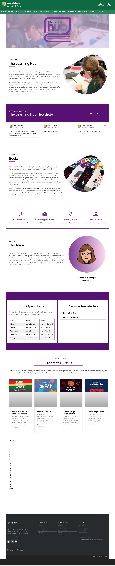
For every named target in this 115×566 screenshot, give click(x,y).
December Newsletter (71, 317)
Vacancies (100, 12)
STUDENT (101, 6)
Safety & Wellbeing (59, 12)
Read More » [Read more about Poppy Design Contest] (91, 425)
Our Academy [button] (45, 12)
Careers (92, 12)
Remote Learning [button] (15, 12)
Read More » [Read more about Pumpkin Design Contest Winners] (66, 429)
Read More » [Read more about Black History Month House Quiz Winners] (15, 427)
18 (10, 482)
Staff (109, 6)
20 (10, 487)
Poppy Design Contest (96, 412)
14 (10, 473)
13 (10, 471)
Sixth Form (72, 12)
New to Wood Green (31, 12)
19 (10, 485)
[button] (43, 128)
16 (10, 478)
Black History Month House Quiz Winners (19, 413)
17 (10, 480)
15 (10, 475)
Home (5, 12)
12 (10, 468)
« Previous (12, 441)
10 (10, 464)
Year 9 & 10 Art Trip (44, 412)
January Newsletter (70, 313)
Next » (11, 489)
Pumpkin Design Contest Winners (69, 413)
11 (10, 466)
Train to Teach (83, 12)
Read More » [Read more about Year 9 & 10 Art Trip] (40, 427)
